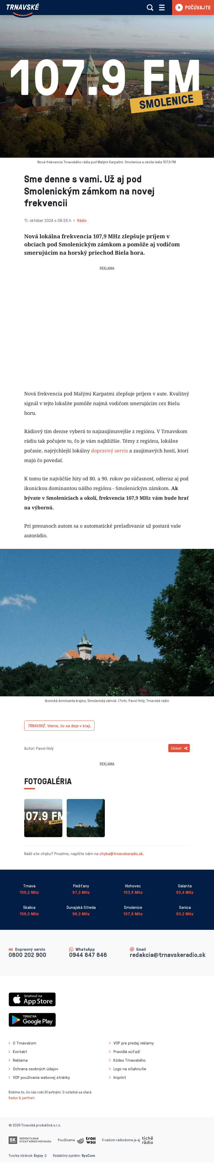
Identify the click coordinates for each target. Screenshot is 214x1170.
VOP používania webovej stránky (41, 1077)
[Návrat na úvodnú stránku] (22, 9)
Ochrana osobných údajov (35, 1069)
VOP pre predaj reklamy (133, 1043)
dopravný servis (109, 450)
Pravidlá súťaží (126, 1051)
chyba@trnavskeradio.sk (121, 853)
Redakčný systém (66, 1155)
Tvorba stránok (20, 1155)
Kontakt (20, 1051)
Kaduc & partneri (21, 1097)
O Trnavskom (24, 1043)
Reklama (20, 1060)
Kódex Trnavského (129, 1060)
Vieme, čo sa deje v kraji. (59, 726)
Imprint (119, 1077)
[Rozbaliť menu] (162, 7)
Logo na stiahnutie (129, 1069)
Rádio (82, 220)
